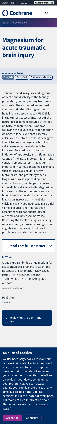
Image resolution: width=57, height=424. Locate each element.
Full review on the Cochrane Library (22, 319)
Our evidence (20, 22)
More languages (44, 2)
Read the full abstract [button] (26, 245)
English (5, 2)
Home (5, 22)
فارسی (24, 2)
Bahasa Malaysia (41, 77)
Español (14, 2)
